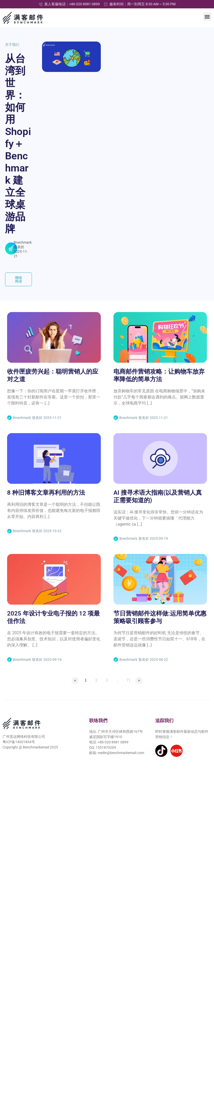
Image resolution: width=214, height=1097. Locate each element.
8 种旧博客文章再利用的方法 (46, 492)
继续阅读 (23, 279)
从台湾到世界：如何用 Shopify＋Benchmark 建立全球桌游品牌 (18, 144)
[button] (207, 16)
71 (129, 680)
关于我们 (12, 45)
